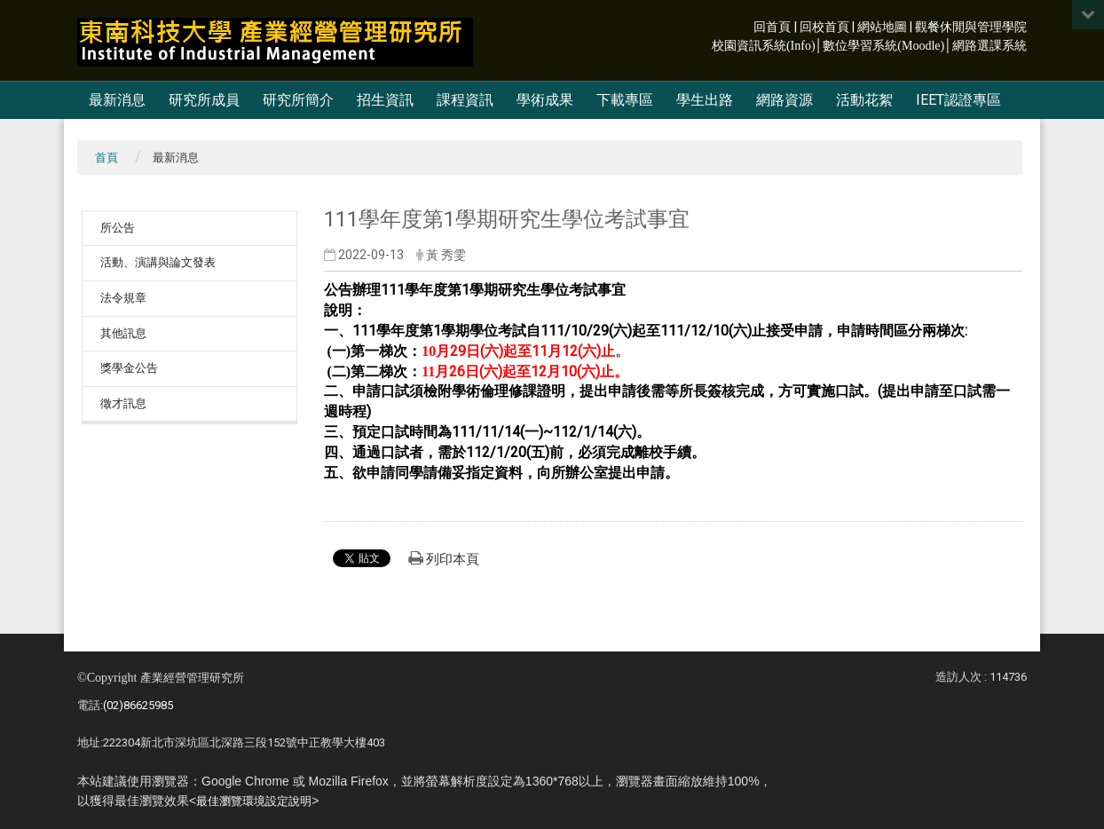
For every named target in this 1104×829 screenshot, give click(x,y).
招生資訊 (385, 99)
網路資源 (784, 99)
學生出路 (704, 99)
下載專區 (624, 99)
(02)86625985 (138, 705)
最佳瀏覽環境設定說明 (253, 801)
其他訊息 (123, 333)
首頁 (106, 157)
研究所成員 (204, 99)
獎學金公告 (129, 368)
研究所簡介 (298, 99)
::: (744, 25)
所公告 (117, 227)
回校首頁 (824, 27)
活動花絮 (864, 99)
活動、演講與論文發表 (158, 262)
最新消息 (117, 99)
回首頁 (772, 27)
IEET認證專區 (958, 99)
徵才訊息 (123, 403)
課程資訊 (465, 99)
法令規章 (123, 297)
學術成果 (545, 99)
